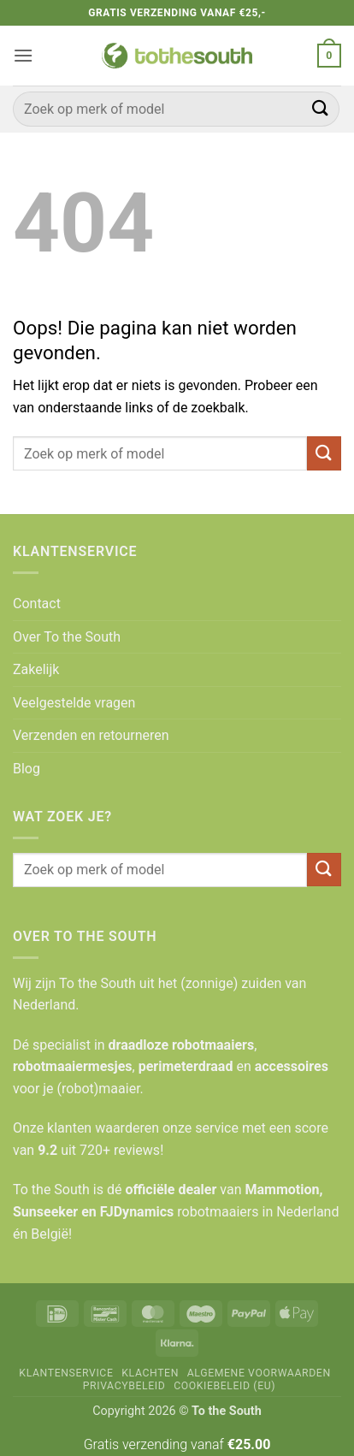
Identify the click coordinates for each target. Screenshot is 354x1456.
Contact (37, 603)
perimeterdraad (186, 1066)
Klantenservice (66, 1373)
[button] (23, 55)
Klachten (150, 1373)
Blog (26, 769)
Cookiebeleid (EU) (224, 1386)
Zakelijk (36, 669)
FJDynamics (137, 1212)
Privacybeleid (124, 1386)
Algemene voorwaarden (259, 1373)
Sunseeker (45, 1212)
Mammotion (282, 1189)
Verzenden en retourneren (91, 735)
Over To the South (67, 637)
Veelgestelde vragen (74, 703)
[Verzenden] (321, 109)
